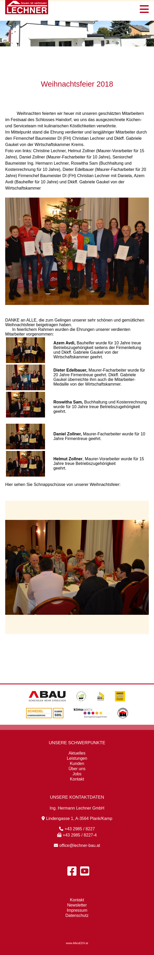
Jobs (77, 774)
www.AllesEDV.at (77, 943)
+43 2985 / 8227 (77, 829)
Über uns (77, 768)
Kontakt (77, 779)
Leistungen (77, 758)
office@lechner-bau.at (77, 845)
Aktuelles (77, 753)
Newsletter (77, 905)
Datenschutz (77, 915)
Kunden (77, 763)
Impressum (77, 910)
